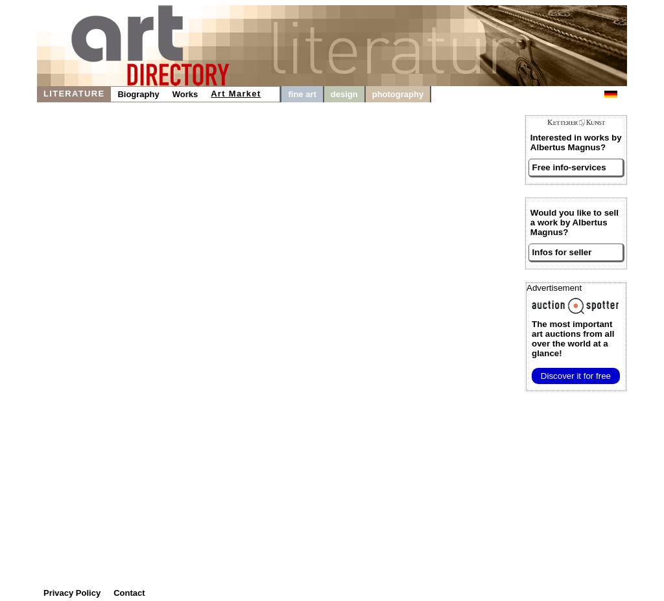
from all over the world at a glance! (573, 338)
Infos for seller (562, 252)
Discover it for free (576, 376)
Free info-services (569, 167)
